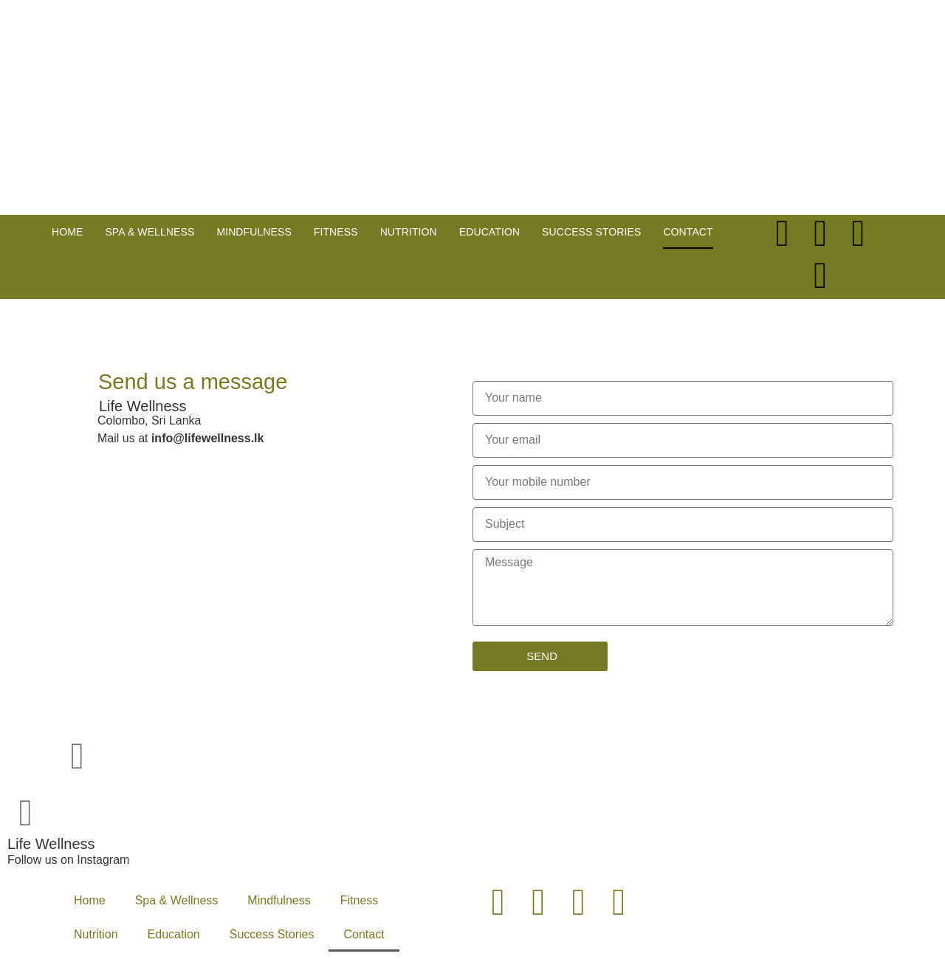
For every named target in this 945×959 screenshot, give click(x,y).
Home (67, 232)
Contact (687, 232)
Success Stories (591, 232)
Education (489, 232)
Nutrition (408, 232)
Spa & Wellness (149, 232)
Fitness (336, 232)
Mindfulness (253, 232)
